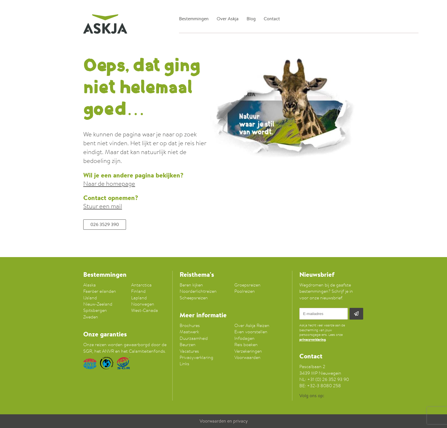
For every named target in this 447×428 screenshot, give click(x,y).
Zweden (90, 317)
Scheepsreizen (194, 298)
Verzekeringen (248, 351)
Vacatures (189, 351)
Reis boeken (246, 345)
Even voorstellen (250, 332)
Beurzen (188, 345)
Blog (251, 19)
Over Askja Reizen (251, 325)
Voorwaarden (247, 357)
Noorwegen (142, 304)
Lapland (139, 298)
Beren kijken (191, 285)
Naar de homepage (109, 183)
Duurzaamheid (194, 338)
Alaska (89, 285)
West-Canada (144, 310)
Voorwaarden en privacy (224, 421)
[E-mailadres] (323, 314)
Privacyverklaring (196, 357)
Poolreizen (244, 291)
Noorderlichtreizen (198, 291)
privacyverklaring (312, 339)
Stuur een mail (102, 206)
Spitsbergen (95, 310)
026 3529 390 (104, 224)
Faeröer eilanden (99, 291)
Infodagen (244, 338)
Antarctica (141, 285)
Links (184, 364)
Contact (272, 19)
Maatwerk (189, 332)
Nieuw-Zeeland (97, 304)
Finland (138, 291)
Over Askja (228, 19)
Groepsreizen (247, 285)
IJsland (90, 298)
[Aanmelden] (356, 314)
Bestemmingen (194, 19)
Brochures (190, 325)
